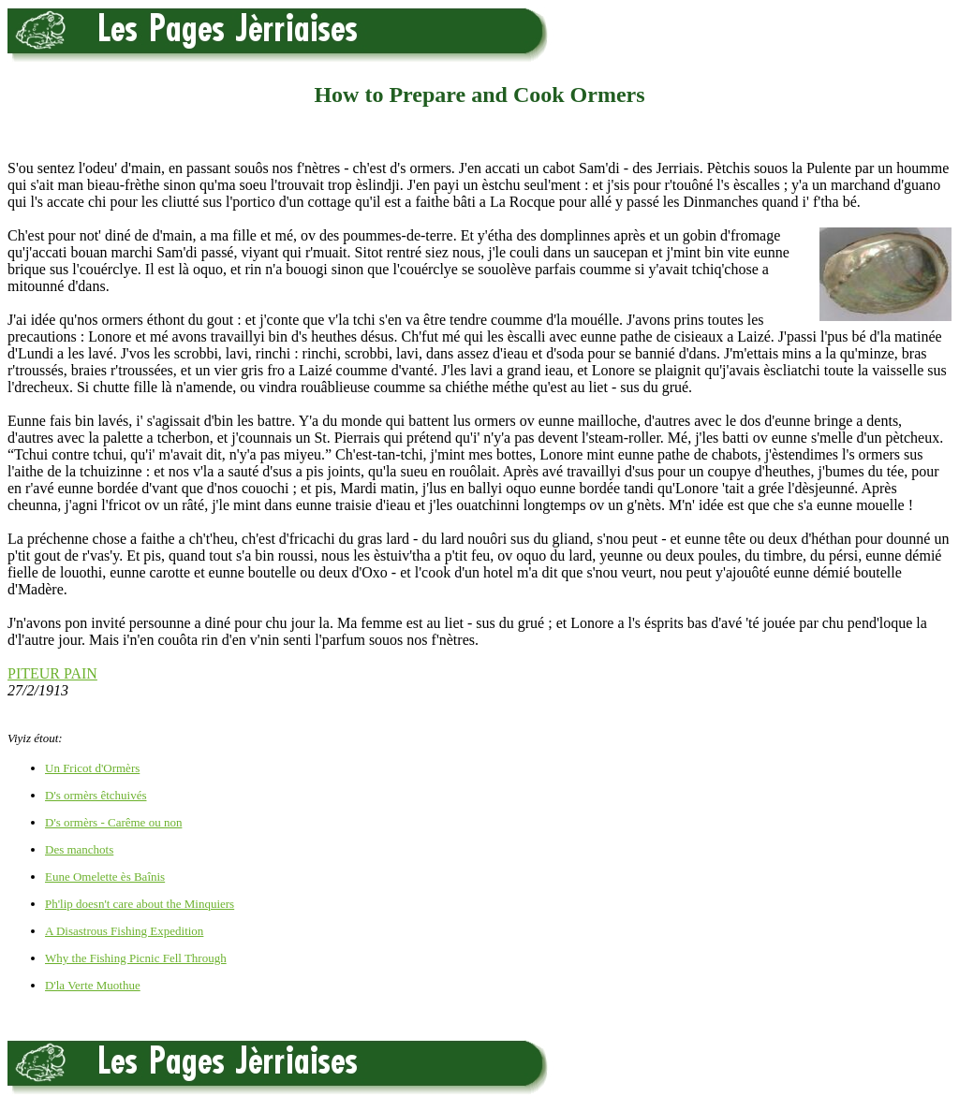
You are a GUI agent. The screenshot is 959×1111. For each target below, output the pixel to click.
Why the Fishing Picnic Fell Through (136, 958)
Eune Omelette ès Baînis (105, 877)
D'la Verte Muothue (92, 985)
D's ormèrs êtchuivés (95, 795)
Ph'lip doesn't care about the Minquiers (139, 904)
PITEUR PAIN (52, 673)
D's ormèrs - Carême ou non (113, 822)
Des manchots (79, 849)
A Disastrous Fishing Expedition (124, 931)
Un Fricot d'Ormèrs (92, 768)
